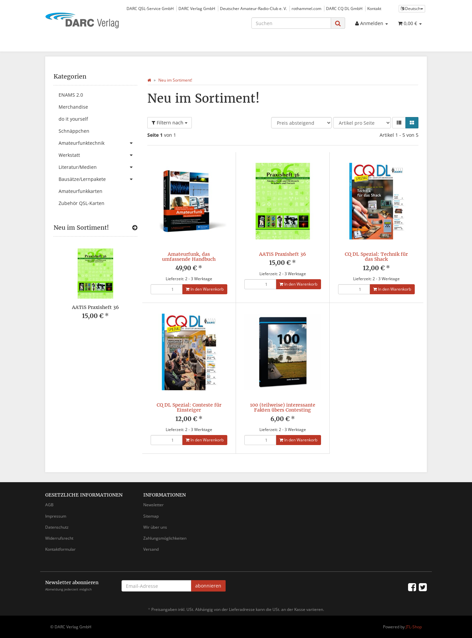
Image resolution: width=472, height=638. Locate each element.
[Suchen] (291, 23)
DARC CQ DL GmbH (344, 8)
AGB (49, 505)
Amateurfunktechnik (98, 143)
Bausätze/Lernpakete (98, 179)
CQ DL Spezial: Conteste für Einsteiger (189, 407)
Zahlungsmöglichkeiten (164, 538)
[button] (399, 122)
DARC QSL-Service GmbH (150, 8)
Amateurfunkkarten (80, 191)
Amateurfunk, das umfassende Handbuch (189, 256)
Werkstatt (98, 155)
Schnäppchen (74, 131)
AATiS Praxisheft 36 (282, 254)
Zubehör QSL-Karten (81, 203)
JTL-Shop (414, 627)
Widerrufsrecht (59, 538)
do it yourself (73, 119)
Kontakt (374, 8)
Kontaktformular (60, 549)
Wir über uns (155, 527)
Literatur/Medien (98, 167)
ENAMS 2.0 (71, 95)
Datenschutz (57, 527)
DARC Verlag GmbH (196, 8)
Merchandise (73, 107)
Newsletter (153, 505)
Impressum (55, 516)
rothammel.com (306, 8)
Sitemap (151, 516)
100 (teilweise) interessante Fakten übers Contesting (282, 407)
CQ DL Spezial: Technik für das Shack (376, 256)
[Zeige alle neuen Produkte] (134, 227)
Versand (151, 549)
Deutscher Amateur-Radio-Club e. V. (253, 8)
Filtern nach (169, 122)
